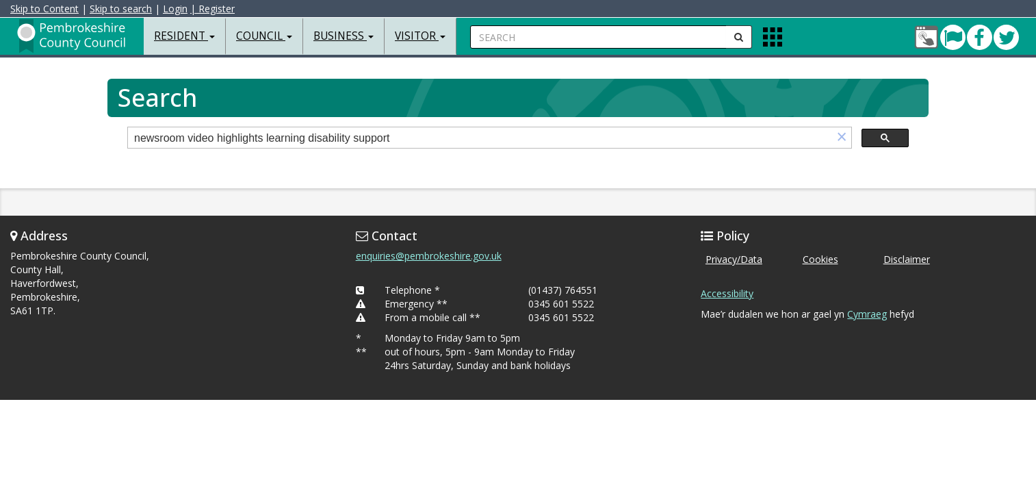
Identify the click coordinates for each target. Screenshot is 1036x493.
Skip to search (121, 8)
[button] (841, 138)
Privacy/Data (733, 259)
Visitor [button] (420, 36)
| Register (212, 8)
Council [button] (264, 36)
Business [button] (343, 36)
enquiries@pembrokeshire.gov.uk (429, 255)
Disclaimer (906, 259)
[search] (480, 139)
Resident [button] (184, 36)
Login (175, 8)
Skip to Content (44, 8)
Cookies (820, 259)
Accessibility (727, 293)
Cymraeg (867, 313)
